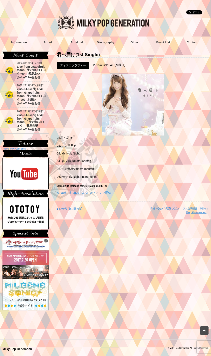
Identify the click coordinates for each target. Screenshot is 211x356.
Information (19, 42)
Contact (192, 42)
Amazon (62, 192)
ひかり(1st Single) (70, 208)
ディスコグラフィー (73, 65)
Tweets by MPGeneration (14, 149)
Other (134, 42)
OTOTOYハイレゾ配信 (96, 192)
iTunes (74, 192)
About (48, 42)
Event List (163, 42)
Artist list (76, 42)
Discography (105, 42)
